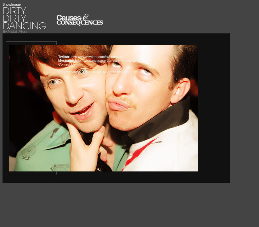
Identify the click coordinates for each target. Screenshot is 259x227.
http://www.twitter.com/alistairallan (97, 57)
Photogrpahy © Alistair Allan (79, 72)
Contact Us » (68, 64)
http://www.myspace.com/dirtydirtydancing (107, 60)
